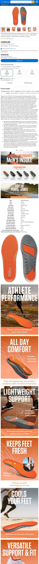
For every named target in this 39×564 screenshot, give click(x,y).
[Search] (33, 2)
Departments (4, 4)
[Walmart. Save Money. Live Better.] (5, 2)
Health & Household (14, 93)
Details (11, 80)
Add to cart (19, 60)
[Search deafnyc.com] (20, 2)
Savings (16, 4)
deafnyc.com (13, 48)
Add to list (9, 82)
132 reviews (10, 38)
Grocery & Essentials (24, 4)
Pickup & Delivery (34, 4)
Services (12, 4)
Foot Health (27, 93)
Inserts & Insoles (34, 93)
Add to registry (28, 82)
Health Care (21, 93)
